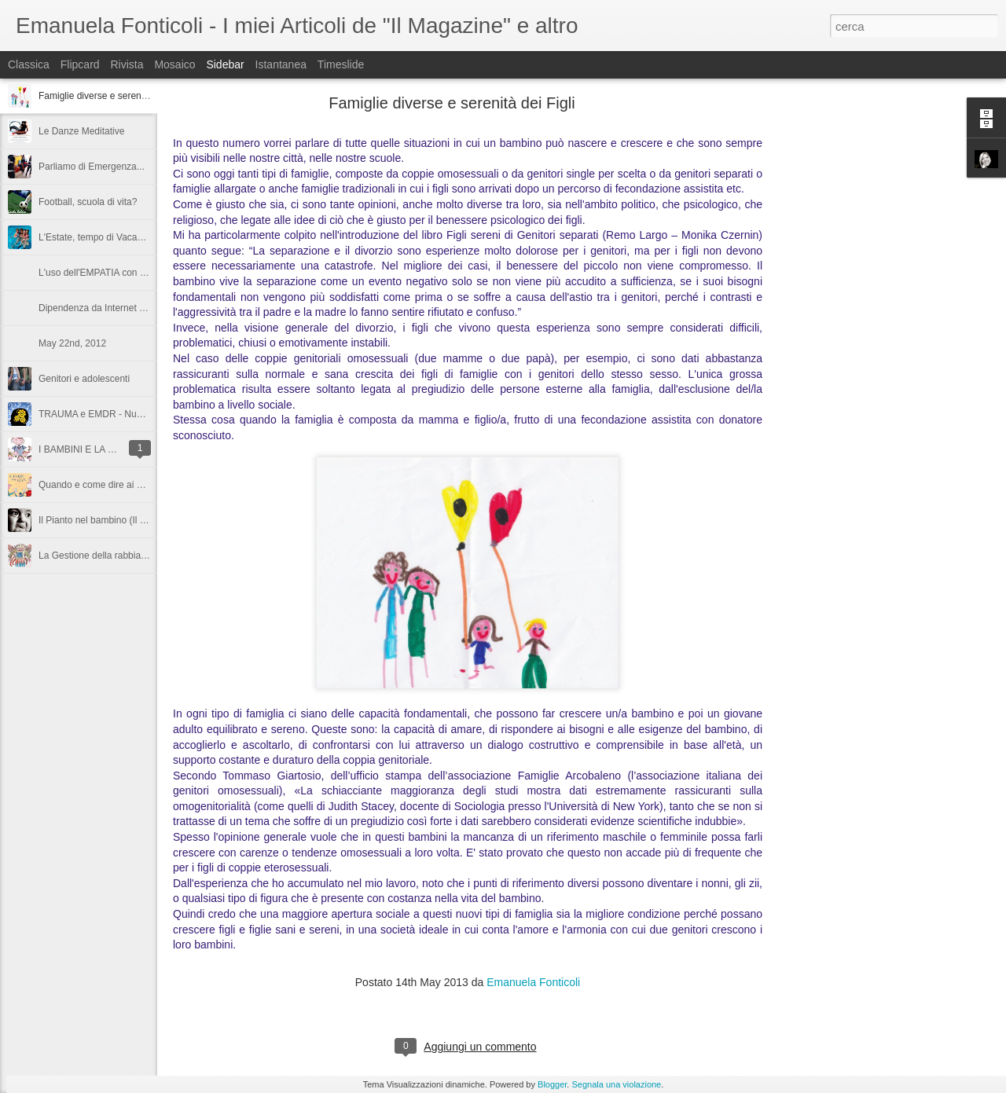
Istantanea (281, 64)
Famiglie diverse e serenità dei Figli (112, 95)
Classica (29, 64)
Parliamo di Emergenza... (92, 166)
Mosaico (174, 64)
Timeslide (341, 64)
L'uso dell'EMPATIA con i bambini (108, 272)
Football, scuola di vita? (88, 201)
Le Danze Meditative (81, 131)
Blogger (552, 1084)
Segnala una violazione (616, 1084)
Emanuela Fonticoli (533, 982)
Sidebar (225, 64)
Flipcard (80, 64)
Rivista (126, 64)
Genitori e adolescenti (84, 378)
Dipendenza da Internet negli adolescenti (124, 308)
